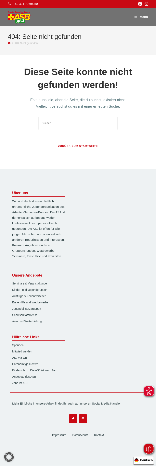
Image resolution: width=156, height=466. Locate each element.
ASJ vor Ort (19, 358)
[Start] (9, 43)
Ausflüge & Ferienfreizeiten (29, 296)
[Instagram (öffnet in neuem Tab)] (145, 4)
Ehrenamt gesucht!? (25, 364)
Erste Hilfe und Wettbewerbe (30, 302)
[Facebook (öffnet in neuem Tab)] (140, 4)
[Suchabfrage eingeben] (78, 123)
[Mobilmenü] (141, 17)
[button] (9, 457)
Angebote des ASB (24, 377)
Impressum (59, 435)
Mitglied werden (22, 351)
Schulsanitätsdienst (24, 315)
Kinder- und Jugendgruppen (30, 290)
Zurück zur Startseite (78, 146)
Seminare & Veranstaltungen (30, 284)
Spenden (18, 345)
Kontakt (99, 435)
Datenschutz (80, 435)
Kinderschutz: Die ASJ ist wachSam (34, 370)
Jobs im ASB (20, 383)
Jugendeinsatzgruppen (26, 309)
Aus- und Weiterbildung (27, 321)
